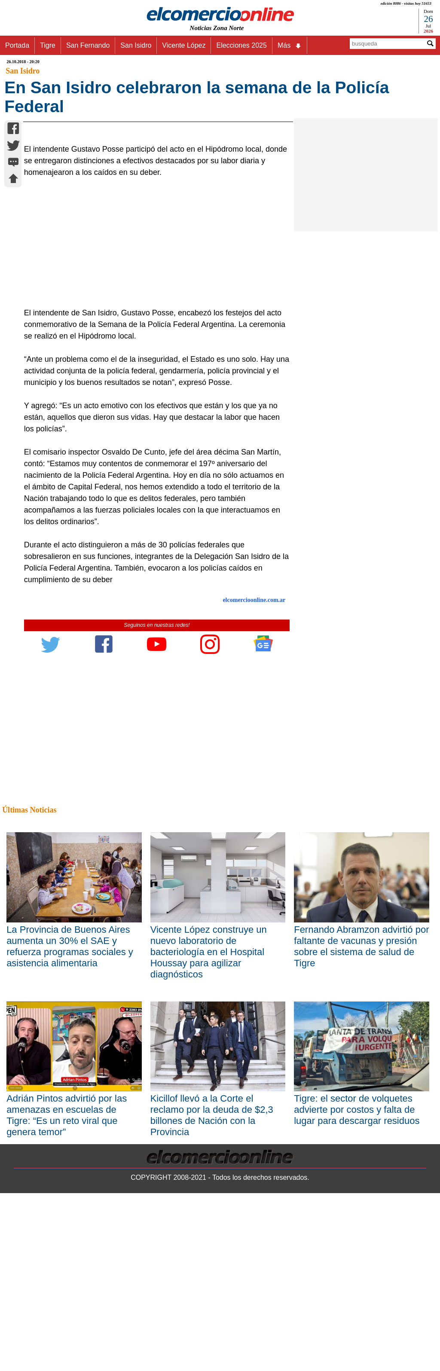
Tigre (47, 45)
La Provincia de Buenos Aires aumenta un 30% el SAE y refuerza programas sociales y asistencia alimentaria (69, 1124)
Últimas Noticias (29, 987)
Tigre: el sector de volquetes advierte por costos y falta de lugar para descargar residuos (356, 1287)
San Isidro (135, 45)
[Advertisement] (153, 420)
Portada (17, 45)
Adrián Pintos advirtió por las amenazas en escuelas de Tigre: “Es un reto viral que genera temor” (66, 1293)
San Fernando (88, 45)
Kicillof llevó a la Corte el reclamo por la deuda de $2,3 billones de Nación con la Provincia (211, 1293)
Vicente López (183, 45)
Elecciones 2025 (241, 45)
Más (290, 45)
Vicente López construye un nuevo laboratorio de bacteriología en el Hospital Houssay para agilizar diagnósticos (208, 1129)
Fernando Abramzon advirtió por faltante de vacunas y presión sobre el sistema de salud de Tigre (361, 1124)
